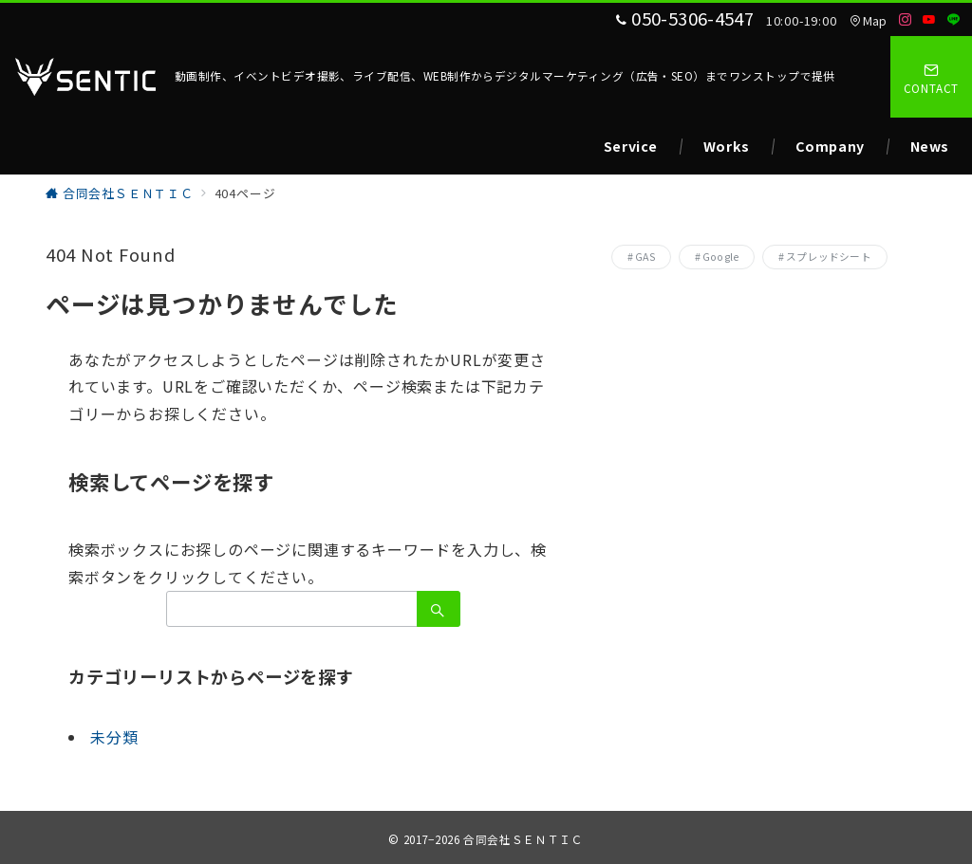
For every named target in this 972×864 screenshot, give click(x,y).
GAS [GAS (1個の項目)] (645, 256)
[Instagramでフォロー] (905, 19)
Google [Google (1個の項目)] (720, 256)
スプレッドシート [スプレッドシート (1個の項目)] (828, 256)
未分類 (114, 737)
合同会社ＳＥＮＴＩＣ (523, 839)
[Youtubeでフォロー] (929, 19)
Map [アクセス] (869, 20)
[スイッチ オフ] (931, 77)
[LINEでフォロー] (954, 19)
